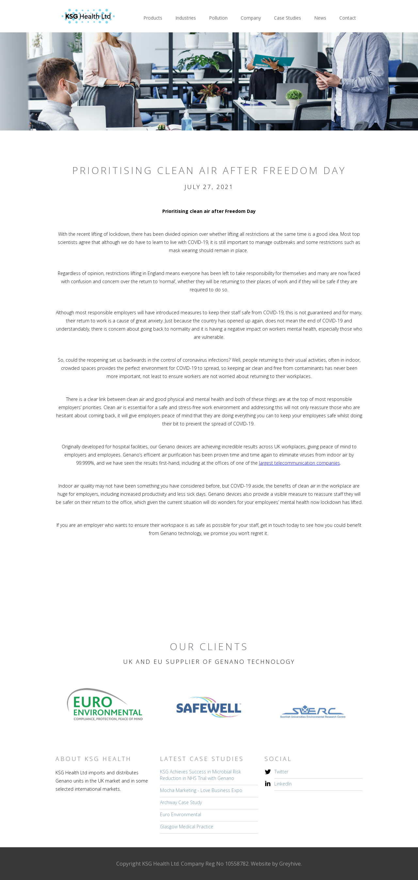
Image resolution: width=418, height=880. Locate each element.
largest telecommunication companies (299, 463)
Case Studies (287, 18)
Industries (185, 18)
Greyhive (290, 863)
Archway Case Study (181, 802)
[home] (88, 16)
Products (152, 18)
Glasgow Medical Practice (186, 826)
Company (251, 18)
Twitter (281, 771)
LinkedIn (283, 784)
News (320, 18)
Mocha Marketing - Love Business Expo (201, 790)
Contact (347, 18)
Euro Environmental (180, 814)
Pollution (218, 18)
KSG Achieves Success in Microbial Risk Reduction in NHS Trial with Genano (200, 774)
